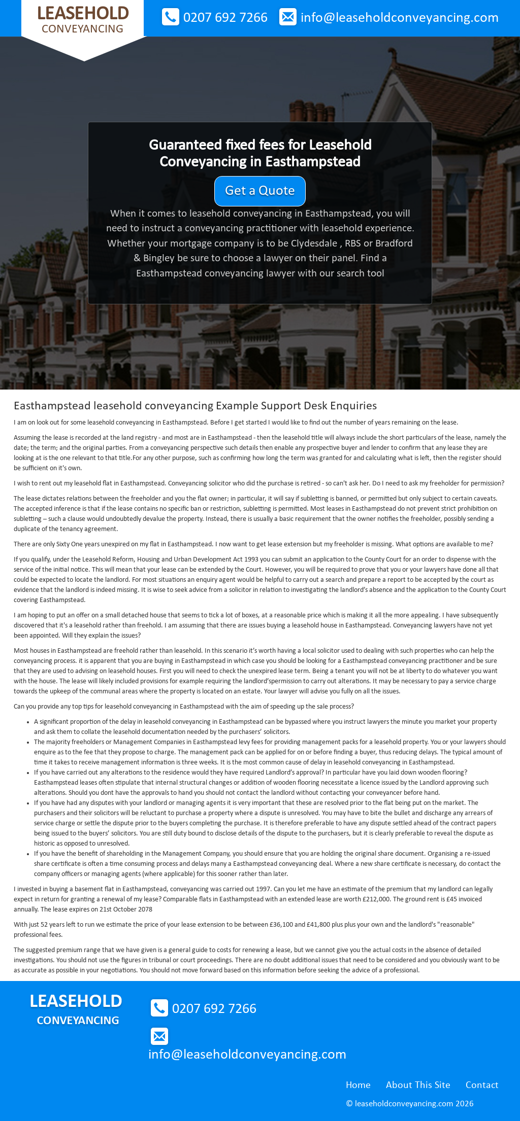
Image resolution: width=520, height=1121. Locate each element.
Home (358, 1085)
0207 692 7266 (225, 18)
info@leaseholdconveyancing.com (400, 18)
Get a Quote (260, 191)
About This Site (418, 1085)
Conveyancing (82, 20)
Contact (482, 1085)
